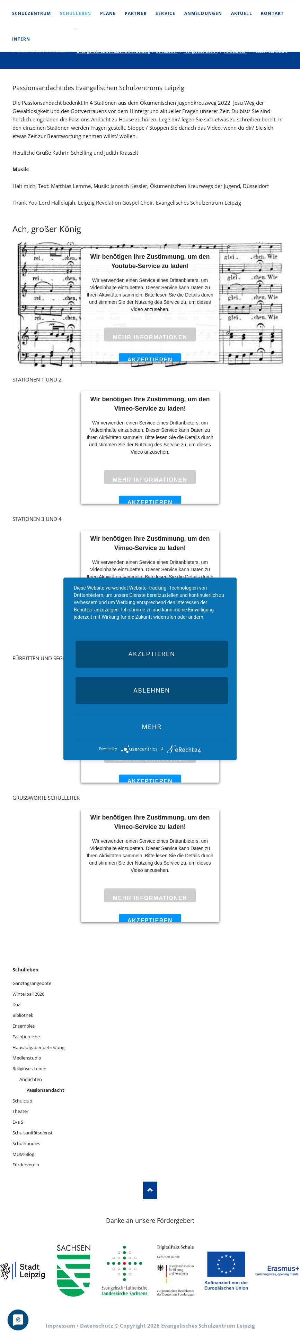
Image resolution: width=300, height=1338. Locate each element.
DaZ (16, 1004)
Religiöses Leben (29, 1068)
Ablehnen (151, 690)
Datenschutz (96, 1325)
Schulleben (25, 969)
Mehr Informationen (150, 337)
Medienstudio (26, 1058)
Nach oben (150, 1190)
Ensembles (23, 1026)
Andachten (30, 1079)
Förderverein (25, 1164)
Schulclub (22, 1101)
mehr (151, 726)
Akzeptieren (150, 360)
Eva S (17, 1122)
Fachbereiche (26, 1036)
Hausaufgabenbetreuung (38, 1047)
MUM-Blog (23, 1154)
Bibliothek (22, 1015)
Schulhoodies (26, 1143)
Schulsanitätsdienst (32, 1133)
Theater (20, 1111)
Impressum (60, 1325)
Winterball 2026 (28, 994)
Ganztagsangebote (31, 983)
